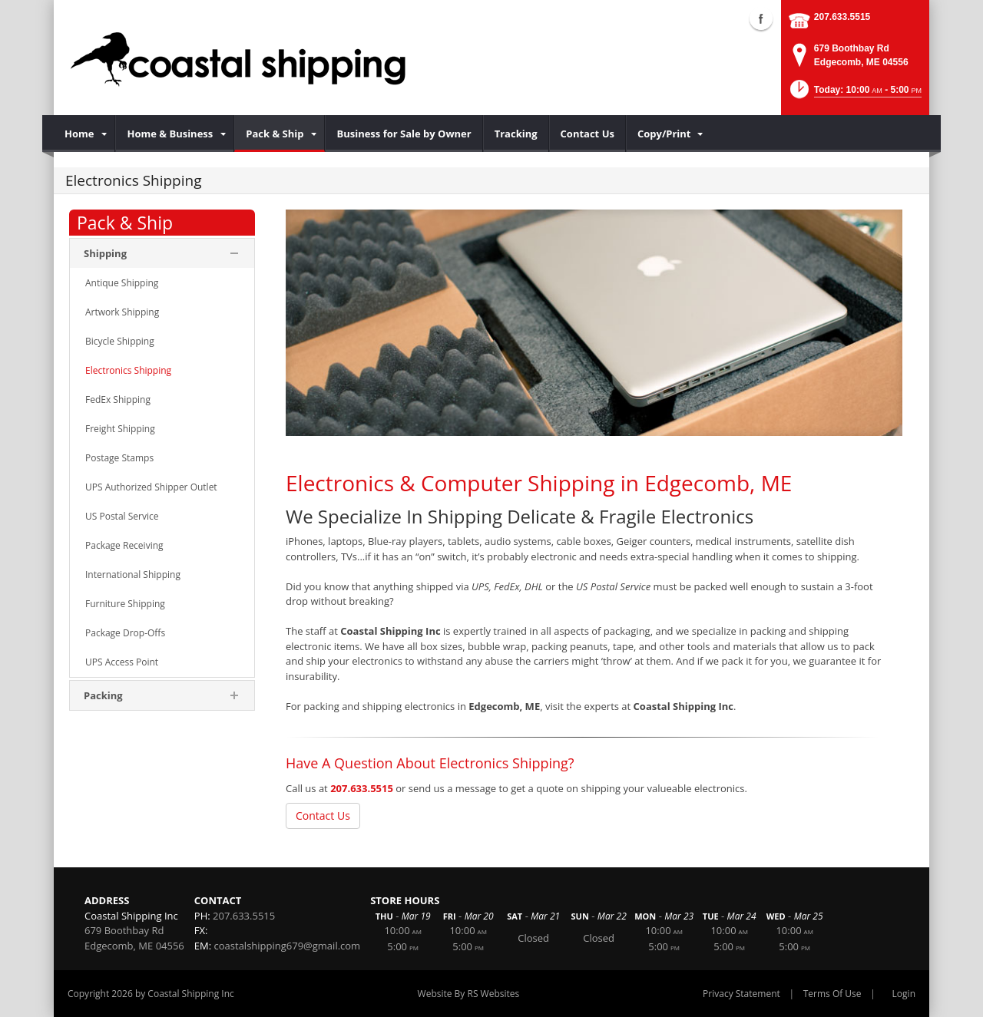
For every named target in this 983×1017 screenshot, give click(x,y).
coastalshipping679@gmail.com (287, 946)
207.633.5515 (842, 17)
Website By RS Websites (469, 993)
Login (903, 993)
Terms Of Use (832, 993)
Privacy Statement (741, 993)
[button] (854, 94)
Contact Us (323, 815)
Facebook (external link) (761, 18)
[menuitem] (84, 133)
